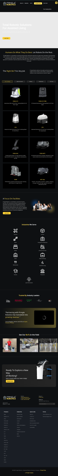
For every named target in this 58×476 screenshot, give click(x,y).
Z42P (5, 457)
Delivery (30, 81)
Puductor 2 (6, 425)
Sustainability (32, 427)
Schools (15, 274)
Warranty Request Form (47, 416)
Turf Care (51, 81)
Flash (5, 436)
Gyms (15, 242)
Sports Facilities (20, 416)
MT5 (5, 453)
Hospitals (18, 429)
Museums (42, 274)
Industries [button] (27, 3)
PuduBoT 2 (6, 444)
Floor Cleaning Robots (47, 9)
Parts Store (45, 3)
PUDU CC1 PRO (42, 101)
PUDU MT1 (42, 153)
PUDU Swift (6, 420)
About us (31, 414)
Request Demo (10, 381)
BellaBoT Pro (6, 416)
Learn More (6, 38)
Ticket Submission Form (47, 414)
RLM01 (5, 462)
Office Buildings (42, 258)
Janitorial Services (42, 250)
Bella (5, 414)
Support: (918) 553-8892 (26, 398)
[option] (7, 301)
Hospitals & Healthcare (42, 242)
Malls (15, 258)
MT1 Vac (42, 179)
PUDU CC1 (15, 101)
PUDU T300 (6, 442)
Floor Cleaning (7, 81)
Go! (53, 403)
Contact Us (32, 416)
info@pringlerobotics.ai (25, 397)
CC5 (42, 127)
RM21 (5, 459)
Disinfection (41, 81)
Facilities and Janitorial (21, 431)
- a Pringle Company (29, 472)
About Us (21, 3)
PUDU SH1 (15, 153)
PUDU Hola (6, 423)
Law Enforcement (29, 282)
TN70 (15, 179)
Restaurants (15, 265)
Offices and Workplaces (21, 425)
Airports (15, 234)
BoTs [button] (31, 3)
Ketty (5, 418)
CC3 (15, 127)
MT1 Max (5, 449)
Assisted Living (42, 265)
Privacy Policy (43, 470)
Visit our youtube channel (34, 423)
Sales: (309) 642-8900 (25, 399)
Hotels (15, 250)
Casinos (42, 234)
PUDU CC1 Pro (6, 429)
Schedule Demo (33, 420)
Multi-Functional (20, 81)
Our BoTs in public (33, 425)
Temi (5, 438)
